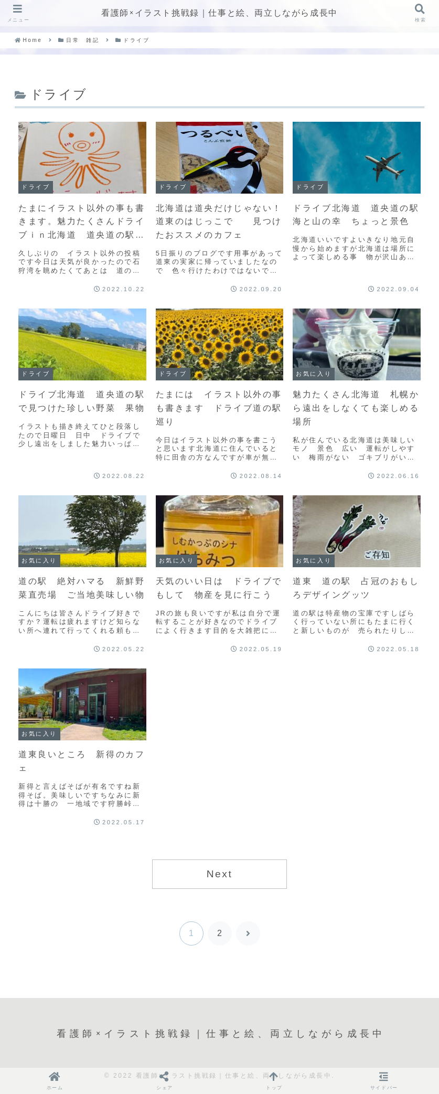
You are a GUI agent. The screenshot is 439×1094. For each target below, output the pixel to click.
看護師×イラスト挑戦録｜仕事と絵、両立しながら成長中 (219, 13)
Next (220, 873)
